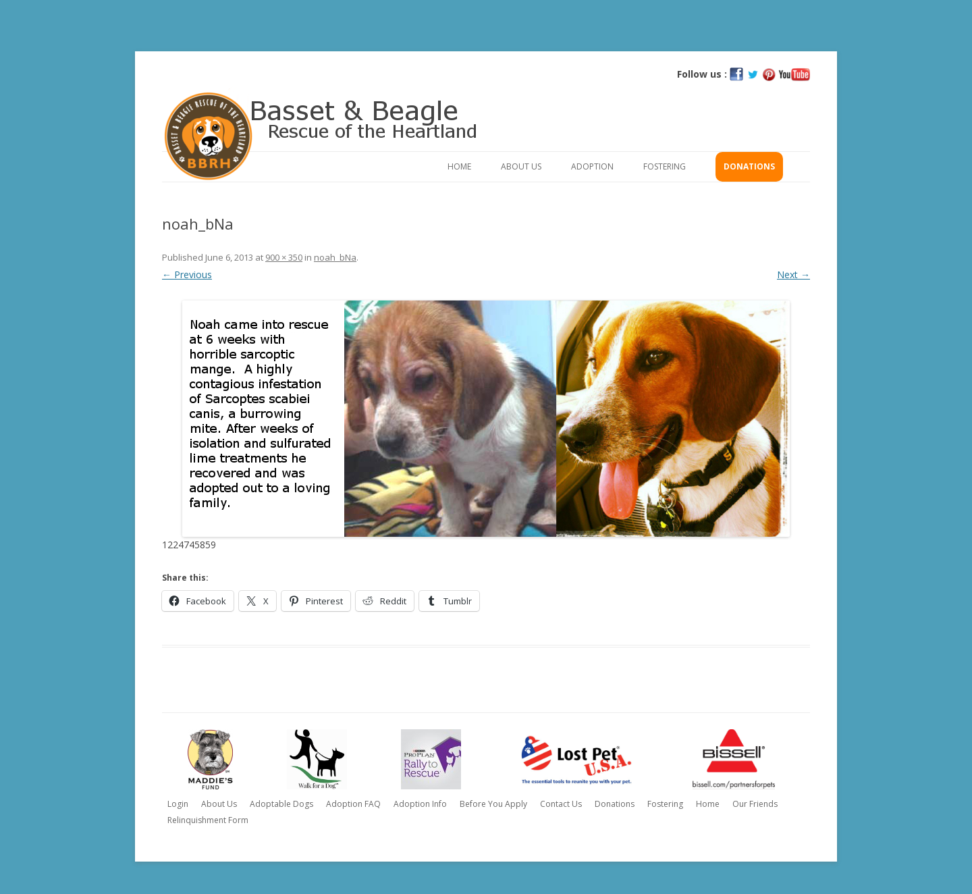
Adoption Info (420, 804)
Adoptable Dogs (281, 804)
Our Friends (755, 804)
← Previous (187, 274)
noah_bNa (335, 257)
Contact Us (561, 804)
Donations (749, 166)
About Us (521, 166)
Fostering (664, 166)
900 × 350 (283, 257)
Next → (793, 274)
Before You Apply (493, 804)
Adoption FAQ (353, 804)
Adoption (592, 166)
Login (177, 804)
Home (459, 166)
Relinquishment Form (207, 820)
